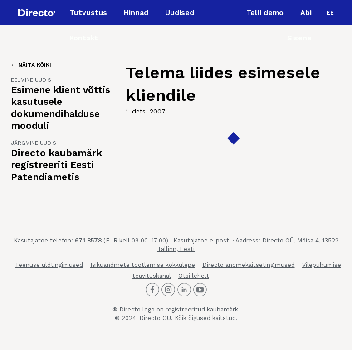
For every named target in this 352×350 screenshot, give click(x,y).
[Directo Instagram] (168, 289)
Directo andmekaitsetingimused (248, 264)
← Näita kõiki (31, 65)
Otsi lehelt (193, 275)
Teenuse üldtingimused (49, 264)
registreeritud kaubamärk (202, 309)
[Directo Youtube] (200, 289)
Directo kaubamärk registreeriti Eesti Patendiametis (56, 164)
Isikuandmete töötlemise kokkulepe (142, 264)
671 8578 (88, 240)
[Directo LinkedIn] (184, 289)
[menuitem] (330, 12)
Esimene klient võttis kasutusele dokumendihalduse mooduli (60, 107)
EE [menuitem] (330, 13)
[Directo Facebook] (152, 289)
